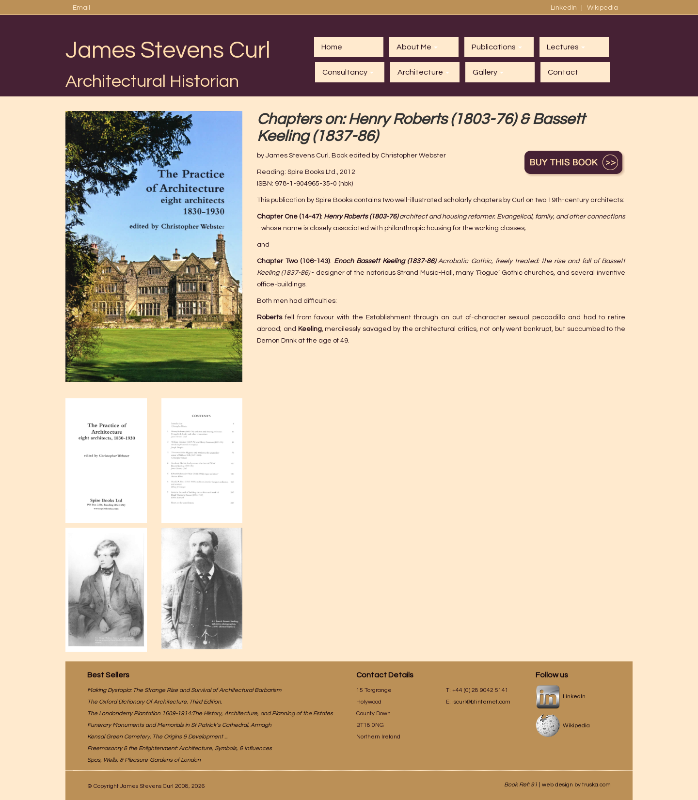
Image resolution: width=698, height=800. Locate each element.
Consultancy (348, 72)
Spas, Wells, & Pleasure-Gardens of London (144, 760)
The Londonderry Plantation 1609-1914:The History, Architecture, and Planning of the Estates (210, 713)
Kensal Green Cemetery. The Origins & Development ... (157, 737)
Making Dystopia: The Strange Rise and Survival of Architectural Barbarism (184, 690)
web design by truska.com (576, 785)
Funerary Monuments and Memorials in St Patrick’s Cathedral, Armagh (179, 725)
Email (81, 7)
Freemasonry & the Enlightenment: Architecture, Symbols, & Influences (179, 748)
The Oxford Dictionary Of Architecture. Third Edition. (154, 702)
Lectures (566, 47)
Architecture (423, 72)
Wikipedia (602, 7)
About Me (417, 47)
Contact (563, 72)
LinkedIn (564, 7)
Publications (497, 47)
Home (331, 47)
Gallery (488, 72)
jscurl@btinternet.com (481, 702)
